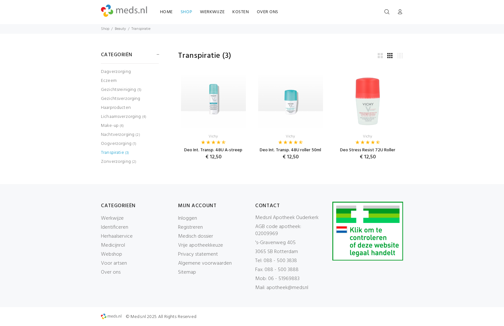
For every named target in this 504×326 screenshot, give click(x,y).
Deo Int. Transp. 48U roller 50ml (290, 150)
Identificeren (114, 227)
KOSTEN (240, 12)
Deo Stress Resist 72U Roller (367, 150)
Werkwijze (112, 218)
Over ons (111, 272)
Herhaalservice (117, 236)
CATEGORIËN (116, 55)
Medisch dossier (195, 236)
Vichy (213, 136)
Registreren (190, 227)
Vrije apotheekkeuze (200, 245)
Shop (105, 29)
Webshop (111, 254)
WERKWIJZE (212, 12)
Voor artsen (114, 263)
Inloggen (187, 218)
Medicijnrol (113, 245)
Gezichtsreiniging (121, 89)
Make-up (112, 125)
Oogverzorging (118, 143)
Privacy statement (198, 254)
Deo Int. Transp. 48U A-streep (213, 150)
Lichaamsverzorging (123, 116)
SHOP (186, 12)
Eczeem (109, 80)
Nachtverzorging (120, 134)
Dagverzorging (116, 71)
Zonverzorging (118, 161)
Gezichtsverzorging (120, 98)
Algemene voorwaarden (205, 263)
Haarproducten (116, 107)
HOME (166, 12)
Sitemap (187, 272)
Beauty (120, 29)
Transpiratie (140, 29)
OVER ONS (267, 12)
